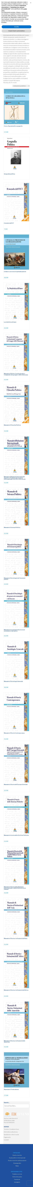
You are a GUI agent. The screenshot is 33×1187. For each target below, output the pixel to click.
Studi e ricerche (17, 1155)
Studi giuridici (17, 1163)
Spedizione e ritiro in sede (11, 1134)
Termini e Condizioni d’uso (11, 1129)
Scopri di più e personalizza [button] (16, 31)
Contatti (6, 1140)
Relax (17, 1166)
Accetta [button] (16, 26)
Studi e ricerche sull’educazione (17, 1160)
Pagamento (7, 1137)
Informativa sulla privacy (11, 1132)
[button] (30, 2)
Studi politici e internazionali (17, 1158)
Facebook (17, 1179)
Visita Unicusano (17, 1176)
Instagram (17, 1182)
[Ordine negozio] (21, 86)
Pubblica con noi (17, 1174)
